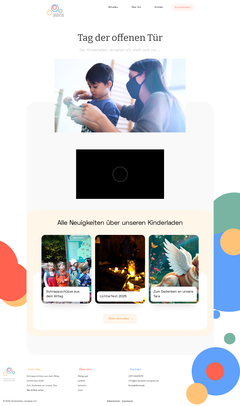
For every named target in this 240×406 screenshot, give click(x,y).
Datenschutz (113, 401)
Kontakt (159, 7)
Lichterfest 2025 (35, 381)
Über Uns (136, 7)
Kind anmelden (182, 7)
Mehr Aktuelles (119, 318)
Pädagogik (83, 376)
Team (80, 390)
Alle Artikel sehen (35, 390)
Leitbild (81, 381)
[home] (55, 10)
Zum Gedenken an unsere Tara (42, 386)
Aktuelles (113, 7)
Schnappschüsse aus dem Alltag (43, 376)
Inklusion (82, 386)
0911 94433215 (135, 376)
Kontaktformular (136, 386)
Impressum (127, 401)
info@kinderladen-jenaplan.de (143, 381)
